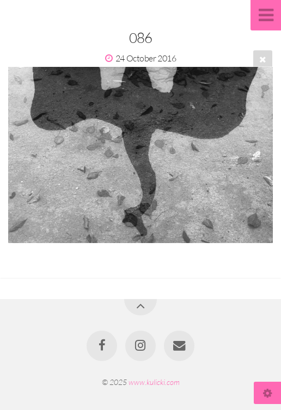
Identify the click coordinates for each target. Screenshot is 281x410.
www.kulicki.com (154, 382)
